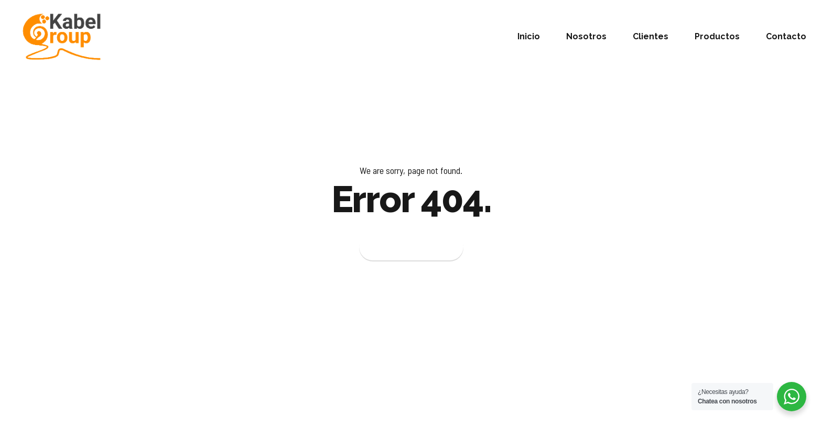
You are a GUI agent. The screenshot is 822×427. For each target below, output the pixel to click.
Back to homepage (411, 248)
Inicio (528, 36)
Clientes (650, 36)
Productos (717, 36)
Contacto (786, 36)
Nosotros (586, 36)
